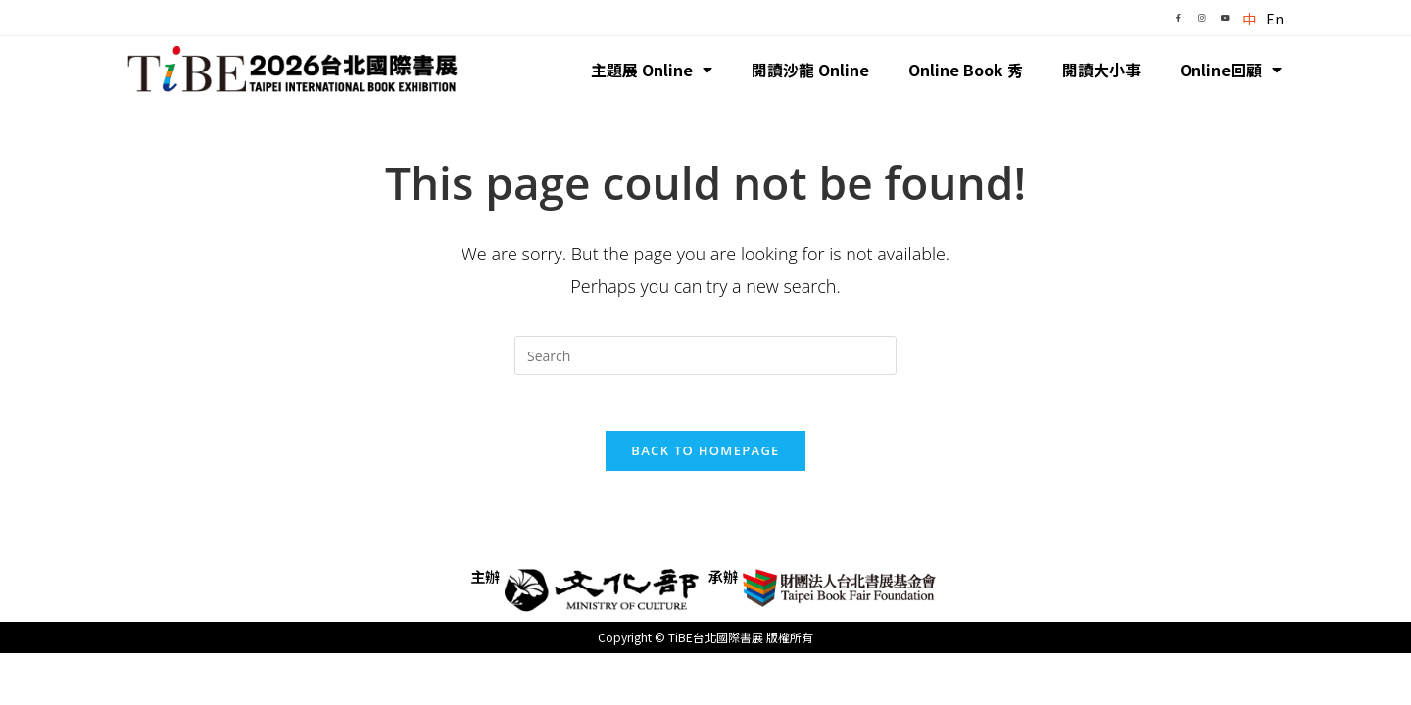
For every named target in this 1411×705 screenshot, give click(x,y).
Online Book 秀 (965, 69)
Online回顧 (1231, 69)
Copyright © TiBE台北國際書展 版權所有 (705, 640)
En (1275, 18)
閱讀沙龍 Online (810, 69)
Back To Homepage (705, 453)
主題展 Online (651, 69)
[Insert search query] (705, 355)
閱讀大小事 (1101, 69)
